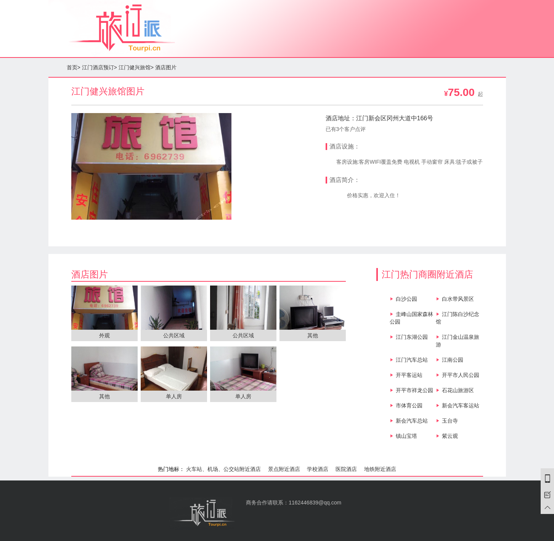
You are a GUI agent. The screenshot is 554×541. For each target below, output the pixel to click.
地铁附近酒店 (380, 469)
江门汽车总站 (412, 360)
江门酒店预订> (99, 67)
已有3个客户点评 (346, 129)
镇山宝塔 (406, 436)
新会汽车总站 (412, 421)
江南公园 (452, 360)
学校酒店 (317, 469)
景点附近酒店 (284, 469)
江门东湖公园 (412, 337)
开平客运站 (409, 375)
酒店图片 (166, 67)
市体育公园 (409, 405)
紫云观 (450, 436)
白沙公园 (406, 299)
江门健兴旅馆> (136, 67)
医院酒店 (346, 469)
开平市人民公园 (460, 375)
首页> (73, 67)
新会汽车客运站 (460, 405)
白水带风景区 (458, 299)
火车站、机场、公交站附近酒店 (223, 469)
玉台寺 (450, 421)
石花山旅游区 (458, 390)
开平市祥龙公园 (414, 390)
